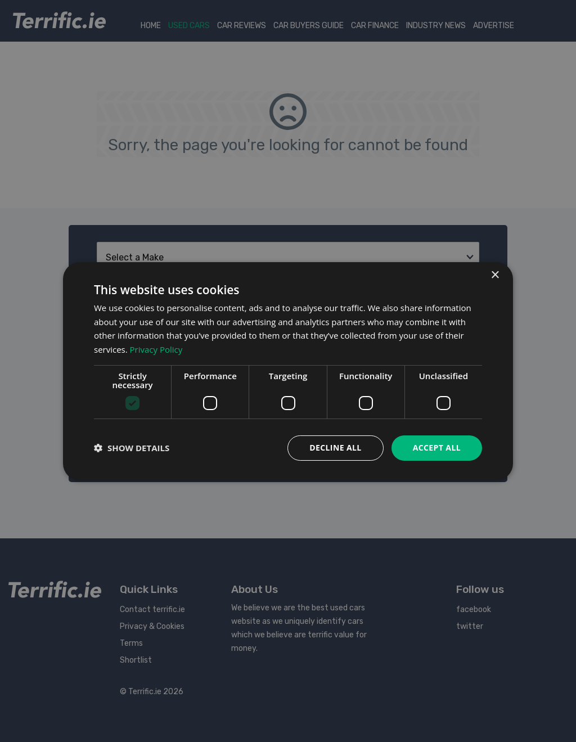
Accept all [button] (437, 447)
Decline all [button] (335, 447)
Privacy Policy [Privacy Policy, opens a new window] (156, 349)
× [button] (494, 275)
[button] (131, 448)
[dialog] (288, 371)
